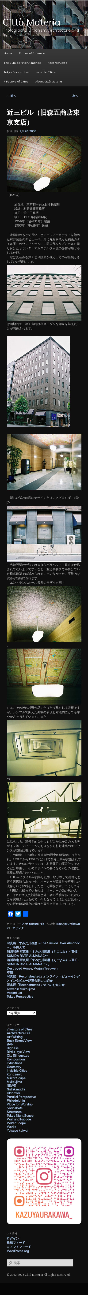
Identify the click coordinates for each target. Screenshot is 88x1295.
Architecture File (33, 924)
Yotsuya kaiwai (17, 1130)
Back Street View (19, 1040)
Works (11, 1127)
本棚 (10, 972)
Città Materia (31, 22)
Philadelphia (16, 1100)
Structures (14, 1112)
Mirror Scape (16, 1078)
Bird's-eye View (18, 1052)
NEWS (11, 1085)
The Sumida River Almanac (22, 62)
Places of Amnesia (32, 53)
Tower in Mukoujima (21, 989)
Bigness (13, 1048)
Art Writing (15, 1037)
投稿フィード (16, 1242)
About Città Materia (48, 81)
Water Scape (16, 1123)
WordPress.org (18, 1251)
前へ (11, 95)
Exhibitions (14, 1063)
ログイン (13, 1238)
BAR (10, 1044)
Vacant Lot (14, 993)
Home (8, 53)
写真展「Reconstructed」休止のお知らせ (36, 985)
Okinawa (13, 1093)
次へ (76, 95)
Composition (16, 1059)
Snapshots (15, 1108)
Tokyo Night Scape (20, 1115)
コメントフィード (19, 1247)
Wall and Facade (19, 1119)
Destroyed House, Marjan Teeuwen (32, 968)
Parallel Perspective (21, 1097)
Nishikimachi (16, 1089)
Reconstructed (57, 62)
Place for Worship (20, 1104)
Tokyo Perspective (16, 72)
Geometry (14, 1067)
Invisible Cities (45, 72)
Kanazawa (14, 1074)
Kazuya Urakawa (68, 924)
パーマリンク (15, 928)
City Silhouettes (18, 1055)
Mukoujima (14, 1082)
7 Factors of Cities (16, 81)
